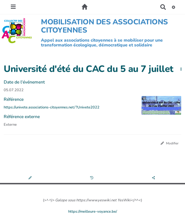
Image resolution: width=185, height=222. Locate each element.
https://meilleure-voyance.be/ (92, 211)
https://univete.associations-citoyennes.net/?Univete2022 (51, 107)
